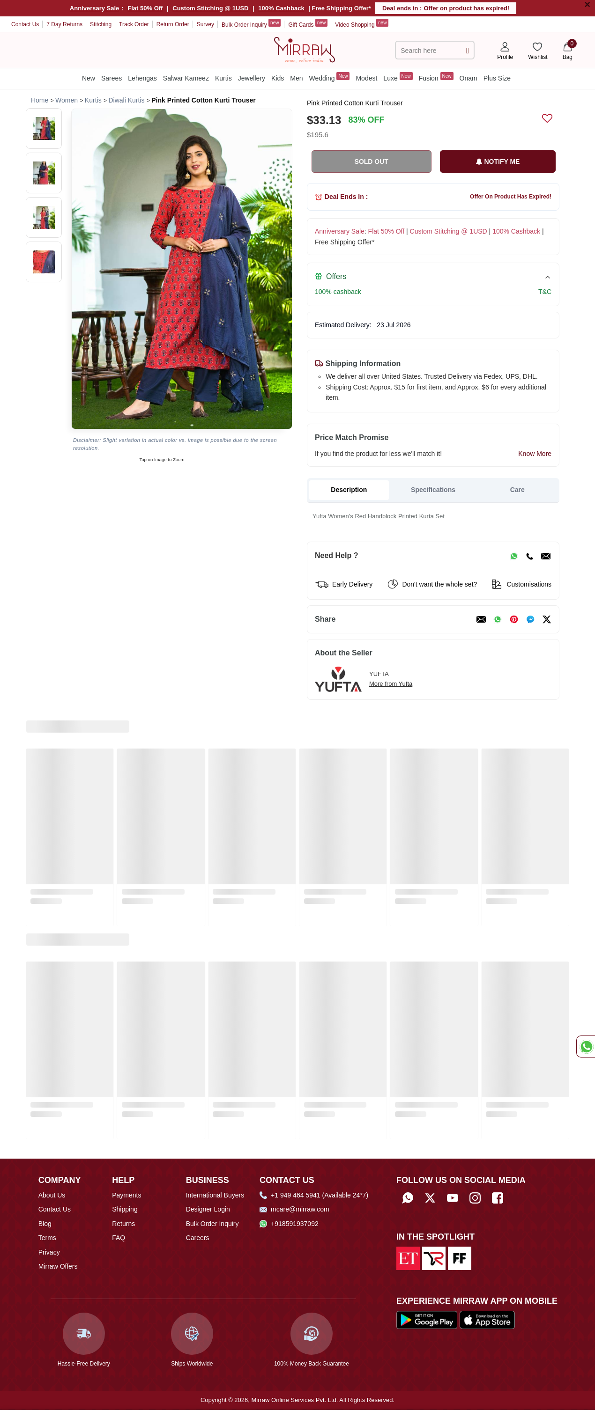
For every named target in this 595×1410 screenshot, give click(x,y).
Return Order (172, 24)
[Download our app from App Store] (487, 1319)
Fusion (436, 77)
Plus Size (497, 78)
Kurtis (223, 78)
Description (349, 489)
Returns (123, 1223)
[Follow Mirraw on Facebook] (497, 1198)
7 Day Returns (64, 24)
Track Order (134, 24)
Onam (468, 78)
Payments (126, 1195)
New (88, 78)
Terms (47, 1237)
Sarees (111, 78)
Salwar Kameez (186, 78)
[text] (429, 50)
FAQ (118, 1237)
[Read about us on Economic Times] (408, 1258)
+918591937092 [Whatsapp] (289, 1223)
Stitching (101, 24)
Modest (366, 78)
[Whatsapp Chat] (585, 1046)
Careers (197, 1237)
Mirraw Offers (58, 1266)
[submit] (467, 50)
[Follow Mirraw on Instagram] (475, 1198)
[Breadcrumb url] (39, 100)
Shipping (125, 1209)
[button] (43, 128)
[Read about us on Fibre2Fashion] (459, 1258)
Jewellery (251, 78)
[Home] (304, 49)
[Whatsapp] (407, 1198)
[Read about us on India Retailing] (434, 1258)
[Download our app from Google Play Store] (426, 1319)
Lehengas (142, 78)
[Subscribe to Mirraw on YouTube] (452, 1198)
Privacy (49, 1252)
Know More (534, 453)
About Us (52, 1195)
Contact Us (25, 24)
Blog (45, 1223)
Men (296, 78)
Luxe (397, 77)
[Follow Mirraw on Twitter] (430, 1198)
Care (517, 489)
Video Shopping (361, 23)
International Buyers (215, 1195)
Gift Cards (307, 23)
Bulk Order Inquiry (251, 23)
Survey (205, 24)
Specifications (433, 489)
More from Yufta (390, 683)
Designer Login (208, 1209)
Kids (277, 78)
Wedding (329, 77)
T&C (544, 291)
